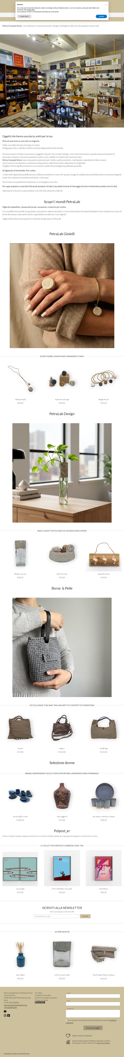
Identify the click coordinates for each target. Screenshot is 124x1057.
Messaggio (70, 1008)
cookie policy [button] (31, 10)
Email (68, 1001)
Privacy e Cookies (41, 1000)
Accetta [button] (101, 16)
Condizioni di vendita (43, 995)
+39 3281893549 (10, 1007)
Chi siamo (38, 993)
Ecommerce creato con (16, 1053)
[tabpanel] (62, 81)
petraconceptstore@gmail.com (15, 1005)
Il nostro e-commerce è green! (46, 998)
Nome (68, 993)
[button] (106, 4)
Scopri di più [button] (24, 16)
